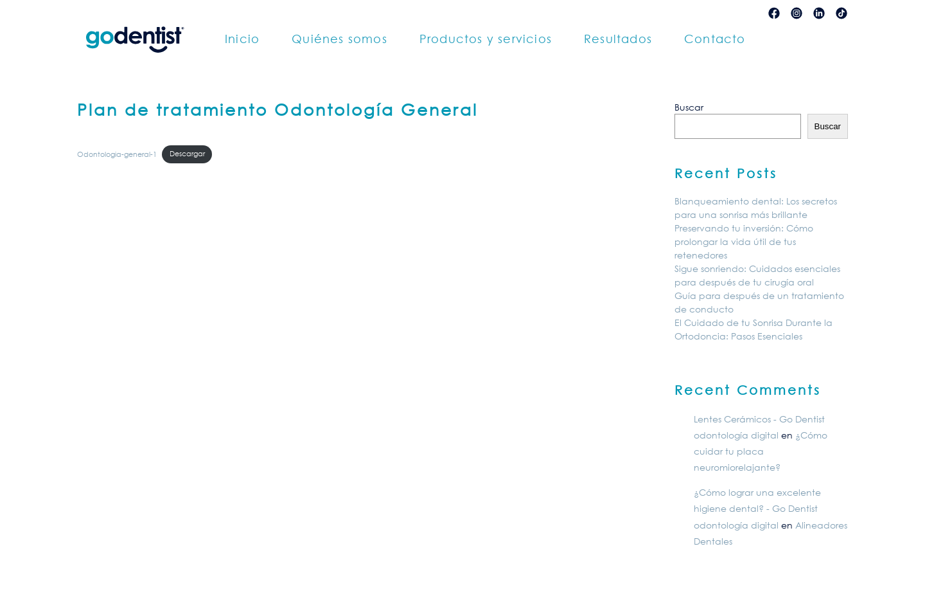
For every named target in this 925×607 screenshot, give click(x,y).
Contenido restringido (679, 12)
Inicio (242, 39)
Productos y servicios (485, 39)
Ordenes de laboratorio (561, 12)
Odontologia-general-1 (117, 153)
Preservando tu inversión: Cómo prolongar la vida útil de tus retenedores (743, 241)
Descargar (187, 153)
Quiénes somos (339, 39)
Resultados (618, 39)
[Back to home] (135, 39)
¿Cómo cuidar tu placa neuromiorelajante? (760, 451)
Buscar (688, 107)
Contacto (715, 39)
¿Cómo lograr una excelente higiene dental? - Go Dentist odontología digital (757, 508)
